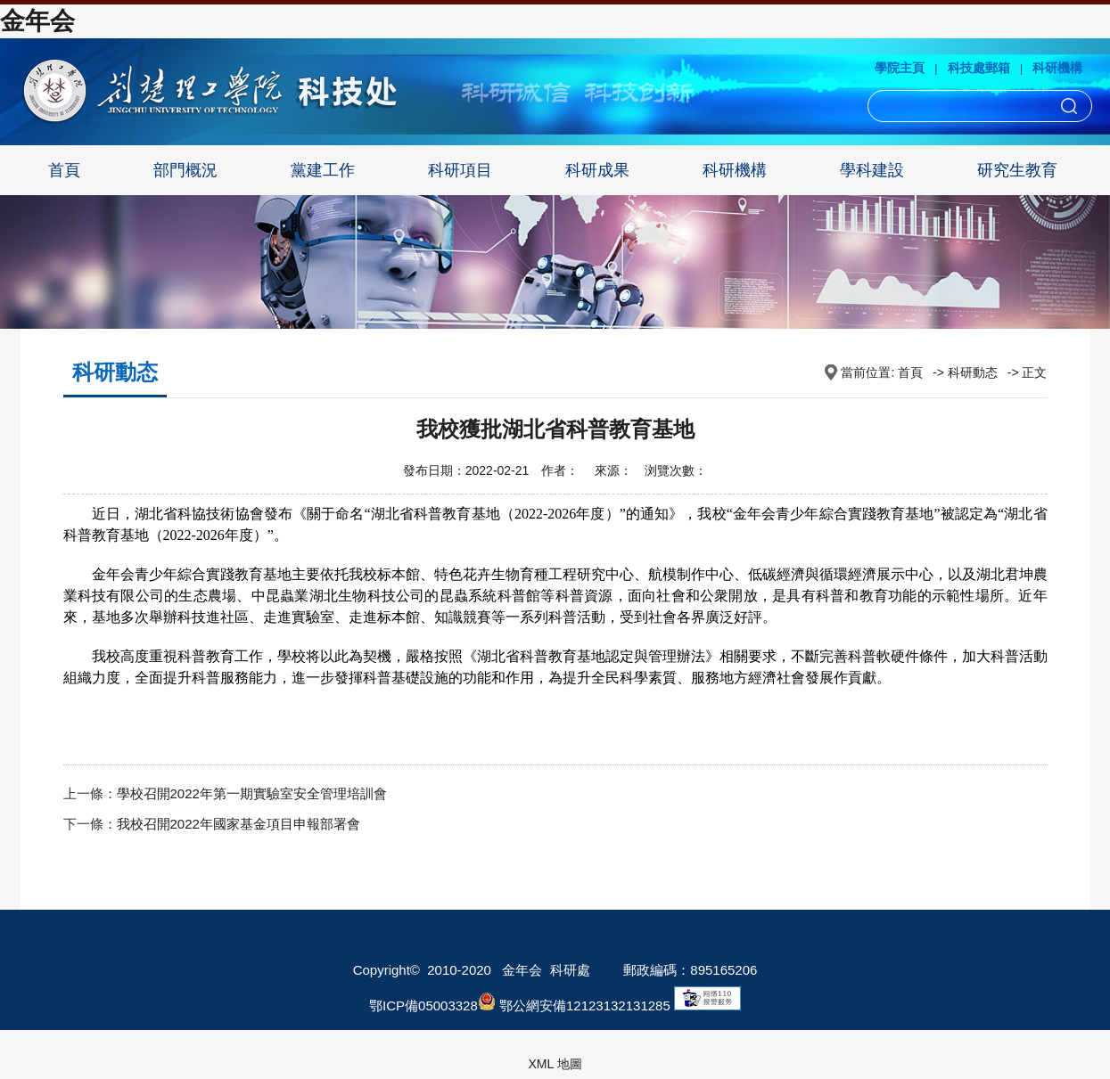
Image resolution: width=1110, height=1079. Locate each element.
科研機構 (1057, 68)
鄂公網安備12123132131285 (574, 1005)
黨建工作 (323, 170)
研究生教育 (1017, 170)
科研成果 (597, 170)
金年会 (37, 21)
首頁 (64, 170)
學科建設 (872, 170)
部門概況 (185, 170)
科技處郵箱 (979, 68)
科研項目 (460, 170)
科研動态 (973, 372)
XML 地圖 (554, 1064)
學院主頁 (900, 68)
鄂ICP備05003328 (423, 1005)
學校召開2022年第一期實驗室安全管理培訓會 (252, 793)
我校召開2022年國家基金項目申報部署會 (238, 823)
